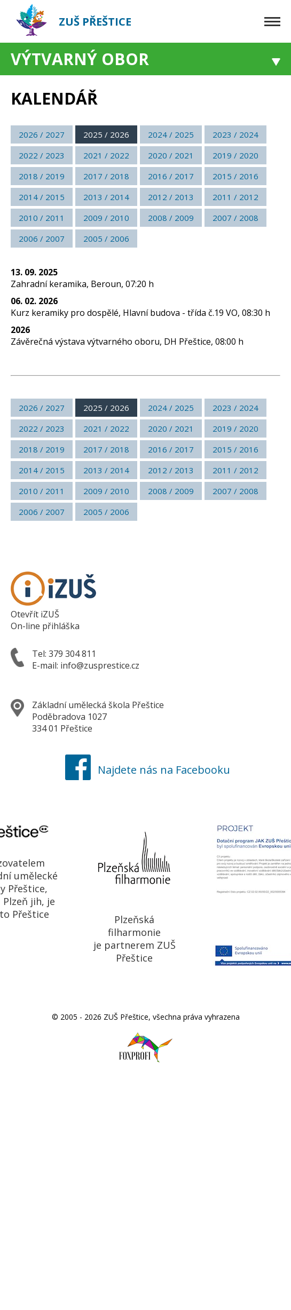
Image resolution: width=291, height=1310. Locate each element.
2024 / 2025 (171, 134)
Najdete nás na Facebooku (145, 770)
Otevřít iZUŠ (35, 614)
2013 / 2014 (106, 197)
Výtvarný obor (80, 59)
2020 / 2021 (171, 155)
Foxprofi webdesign (135, 1042)
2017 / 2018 (106, 176)
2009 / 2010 (106, 217)
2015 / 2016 (235, 176)
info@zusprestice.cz (99, 665)
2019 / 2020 (235, 155)
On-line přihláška (45, 626)
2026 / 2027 (42, 134)
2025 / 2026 (106, 134)
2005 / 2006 (106, 238)
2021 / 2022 (106, 155)
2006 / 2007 (42, 238)
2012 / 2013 (171, 197)
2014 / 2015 (42, 197)
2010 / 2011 (42, 217)
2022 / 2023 (42, 155)
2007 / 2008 (235, 217)
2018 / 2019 (42, 176)
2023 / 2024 (235, 134)
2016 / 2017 (171, 176)
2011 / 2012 (235, 197)
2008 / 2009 (171, 217)
